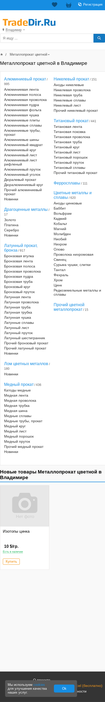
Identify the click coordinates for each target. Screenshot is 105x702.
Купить (11, 561)
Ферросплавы (67, 183)
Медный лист (15, 431)
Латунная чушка (17, 317)
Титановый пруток (69, 162)
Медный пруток (17, 441)
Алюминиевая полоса (22, 94)
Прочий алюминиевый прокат (23, 192)
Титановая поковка (69, 132)
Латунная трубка (18, 312)
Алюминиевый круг (20, 150)
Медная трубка (17, 406)
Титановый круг (67, 147)
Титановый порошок (71, 157)
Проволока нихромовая (73, 254)
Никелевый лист (67, 105)
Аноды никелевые (69, 85)
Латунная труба (17, 307)
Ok (64, 688)
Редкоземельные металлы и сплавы (77, 292)
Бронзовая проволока (22, 271)
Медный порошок (19, 436)
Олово (59, 249)
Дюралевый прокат (20, 180)
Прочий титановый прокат (75, 173)
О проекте (41, 680)
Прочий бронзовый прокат (26, 343)
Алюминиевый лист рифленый (20, 162)
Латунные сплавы (19, 323)
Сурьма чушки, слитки (72, 265)
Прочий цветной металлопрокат (69, 307)
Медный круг (15, 426)
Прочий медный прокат (23, 447)
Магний (60, 229)
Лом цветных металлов (26, 364)
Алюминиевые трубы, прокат (22, 132)
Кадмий (60, 218)
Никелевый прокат (71, 79)
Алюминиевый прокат (25, 79)
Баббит (60, 208)
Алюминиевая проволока (25, 100)
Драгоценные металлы (26, 209)
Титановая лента (68, 127)
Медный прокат (19, 384)
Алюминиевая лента (21, 89)
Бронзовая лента (18, 261)
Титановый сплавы (69, 168)
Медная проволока (20, 400)
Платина (11, 225)
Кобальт (60, 224)
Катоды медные (17, 390)
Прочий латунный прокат (25, 348)
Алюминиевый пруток (22, 169)
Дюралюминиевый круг (23, 185)
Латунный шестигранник (24, 338)
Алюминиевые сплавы (23, 125)
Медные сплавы (17, 416)
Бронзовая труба (18, 282)
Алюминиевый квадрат (23, 145)
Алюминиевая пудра (21, 105)
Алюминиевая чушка (21, 115)
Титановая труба (68, 142)
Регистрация (92, 4)
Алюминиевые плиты (22, 120)
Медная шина (15, 411)
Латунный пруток (18, 333)
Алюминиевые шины (21, 140)
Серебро (11, 230)
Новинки (11, 199)
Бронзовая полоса (19, 266)
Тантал (59, 270)
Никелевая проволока (72, 90)
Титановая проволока (72, 137)
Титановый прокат (71, 121)
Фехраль (61, 275)
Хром (58, 280)
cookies (39, 685)
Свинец (60, 259)
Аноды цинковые (68, 203)
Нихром (60, 244)
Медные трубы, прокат (23, 421)
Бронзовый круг (17, 287)
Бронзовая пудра (18, 276)
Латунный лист (16, 328)
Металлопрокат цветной (28, 54)
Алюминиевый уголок (22, 174)
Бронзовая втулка (19, 256)
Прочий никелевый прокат (76, 110)
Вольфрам (63, 213)
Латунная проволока (21, 302)
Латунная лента (17, 297)
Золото (10, 220)
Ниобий (60, 239)
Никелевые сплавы (70, 100)
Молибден (62, 234)
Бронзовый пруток (19, 292)
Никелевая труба (68, 95)
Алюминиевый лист (20, 155)
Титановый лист (67, 152)
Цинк (58, 285)
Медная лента (16, 395)
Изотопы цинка (16, 531)
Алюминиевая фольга (22, 110)
